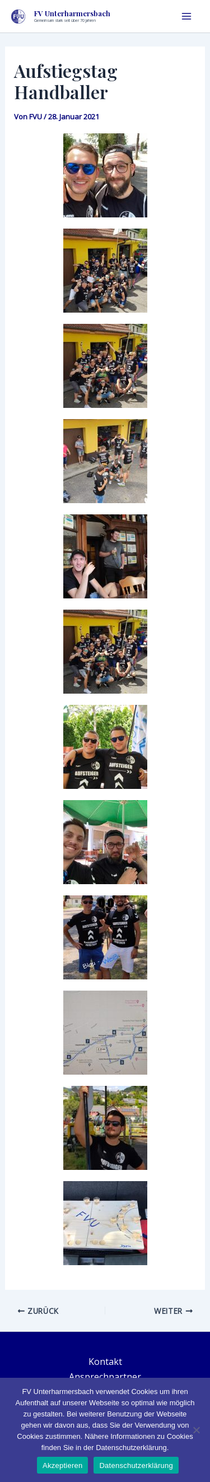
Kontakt (105, 1361)
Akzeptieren (62, 1465)
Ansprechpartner (105, 1376)
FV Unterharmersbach (72, 13)
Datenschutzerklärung (135, 1465)
